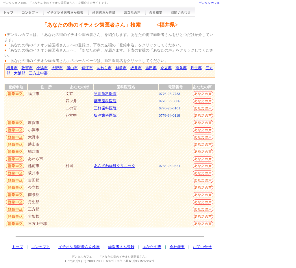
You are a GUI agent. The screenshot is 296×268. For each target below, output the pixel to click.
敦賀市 (27, 68)
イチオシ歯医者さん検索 (79, 247)
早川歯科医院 (105, 93)
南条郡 (181, 68)
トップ (17, 247)
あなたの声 (152, 247)
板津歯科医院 (105, 115)
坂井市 (136, 68)
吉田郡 (151, 68)
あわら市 (104, 68)
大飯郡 (19, 73)
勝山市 (72, 68)
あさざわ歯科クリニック (114, 166)
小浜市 (42, 68)
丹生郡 (196, 68)
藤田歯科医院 (105, 101)
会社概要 (177, 247)
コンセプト (40, 247)
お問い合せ (202, 247)
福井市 (12, 68)
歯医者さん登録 (121, 247)
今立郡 (166, 68)
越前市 (121, 68)
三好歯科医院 (105, 108)
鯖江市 (87, 68)
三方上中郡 (38, 73)
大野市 (57, 68)
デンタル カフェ (209, 2)
